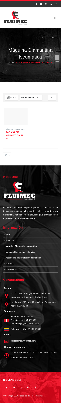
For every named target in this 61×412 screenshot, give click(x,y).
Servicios (10, 263)
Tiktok (35, 387)
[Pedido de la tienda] (31, 98)
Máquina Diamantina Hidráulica (20, 252)
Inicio (8, 234)
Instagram (21, 387)
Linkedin (28, 387)
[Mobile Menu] (55, 18)
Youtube (14, 387)
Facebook (7, 387)
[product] (16, 116)
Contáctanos (11, 269)
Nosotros (10, 240)
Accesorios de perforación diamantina (23, 258)
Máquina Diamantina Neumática (20, 129)
